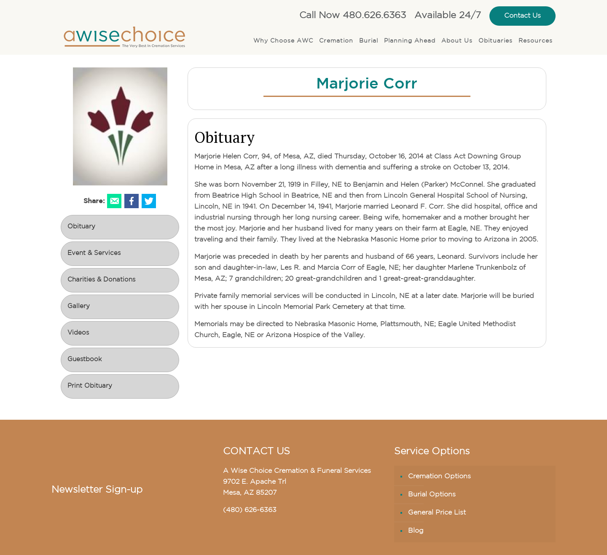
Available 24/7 (447, 16)
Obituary (81, 227)
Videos (78, 333)
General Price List (437, 512)
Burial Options (432, 494)
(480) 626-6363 (250, 510)
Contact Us (522, 16)
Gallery (78, 306)
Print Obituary (89, 386)
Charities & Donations (101, 280)
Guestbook (84, 360)
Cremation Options (439, 476)
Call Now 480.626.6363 (352, 16)
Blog (416, 531)
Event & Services (94, 253)
